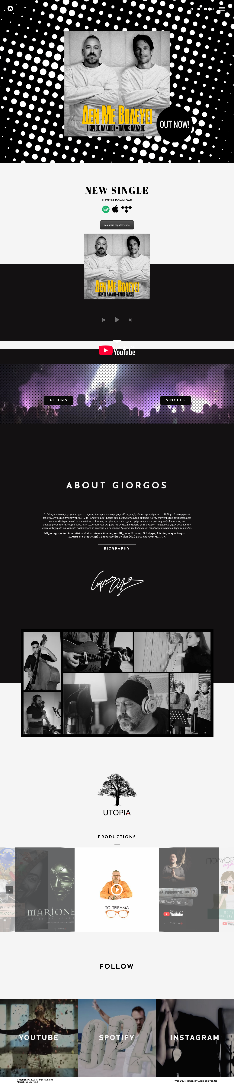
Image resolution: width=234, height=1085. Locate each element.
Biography (117, 548)
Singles (175, 400)
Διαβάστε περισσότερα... (117, 224)
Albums (58, 400)
